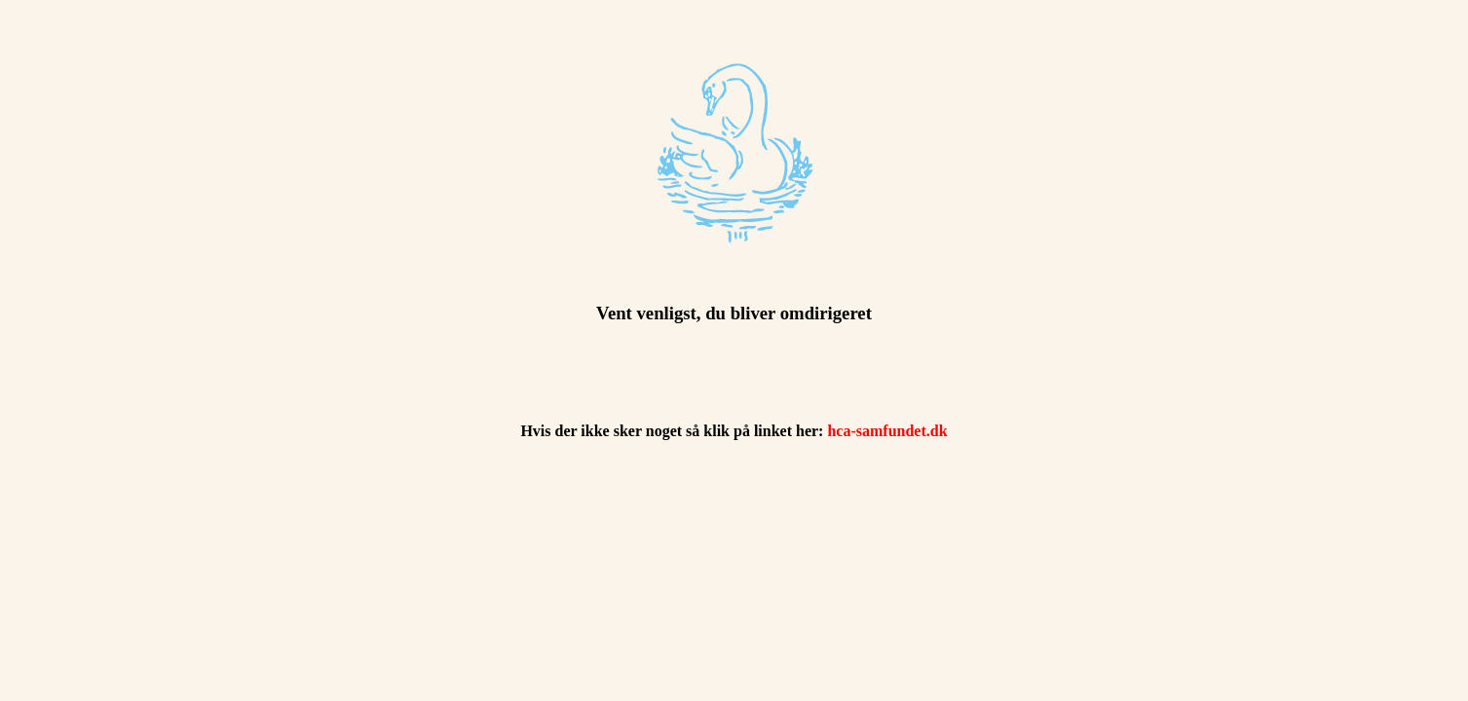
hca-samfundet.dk (887, 431)
